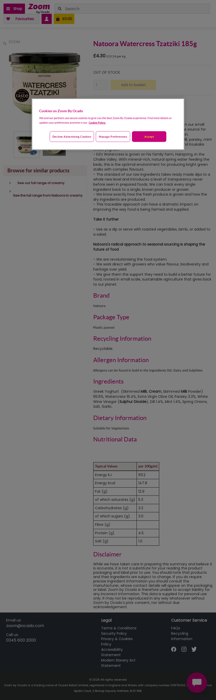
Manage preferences (113, 136)
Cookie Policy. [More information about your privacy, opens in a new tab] (97, 122)
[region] (108, 124)
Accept (149, 136)
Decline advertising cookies (71, 136)
